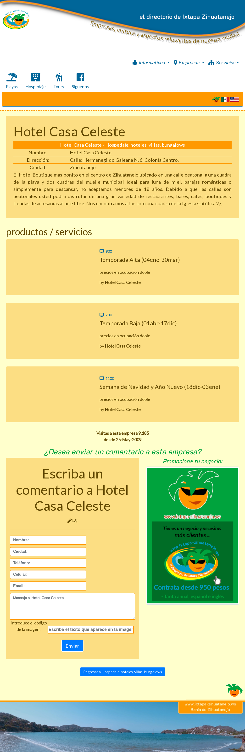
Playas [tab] (12, 81)
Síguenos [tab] (80, 81)
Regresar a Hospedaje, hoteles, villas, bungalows (122, 671)
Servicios (221, 62)
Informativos (149, 62)
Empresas (187, 62)
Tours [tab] (58, 81)
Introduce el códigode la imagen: (29, 626)
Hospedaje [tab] (35, 81)
